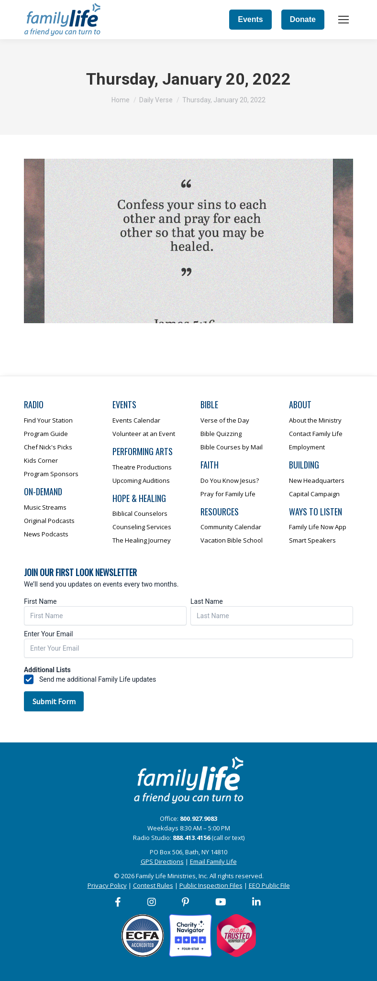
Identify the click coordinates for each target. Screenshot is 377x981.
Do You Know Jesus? (229, 480)
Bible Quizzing (221, 433)
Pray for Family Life (227, 494)
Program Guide (46, 433)
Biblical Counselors (139, 513)
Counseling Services (141, 527)
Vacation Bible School (231, 540)
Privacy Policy (107, 885)
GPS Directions (162, 861)
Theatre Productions (142, 467)
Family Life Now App (317, 527)
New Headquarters (316, 480)
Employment (307, 447)
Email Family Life (213, 861)
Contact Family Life (316, 433)
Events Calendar (136, 420)
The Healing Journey (141, 540)
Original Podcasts (49, 520)
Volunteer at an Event (143, 433)
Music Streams (45, 507)
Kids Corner (41, 460)
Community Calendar (230, 527)
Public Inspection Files (211, 885)
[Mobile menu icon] (343, 19)
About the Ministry (315, 420)
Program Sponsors (51, 473)
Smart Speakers (312, 540)
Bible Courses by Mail (231, 447)
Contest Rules (153, 885)
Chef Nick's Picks (48, 447)
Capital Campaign (314, 494)
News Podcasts (46, 534)
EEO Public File (269, 885)
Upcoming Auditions (141, 480)
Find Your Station (48, 420)
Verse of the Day (224, 420)
